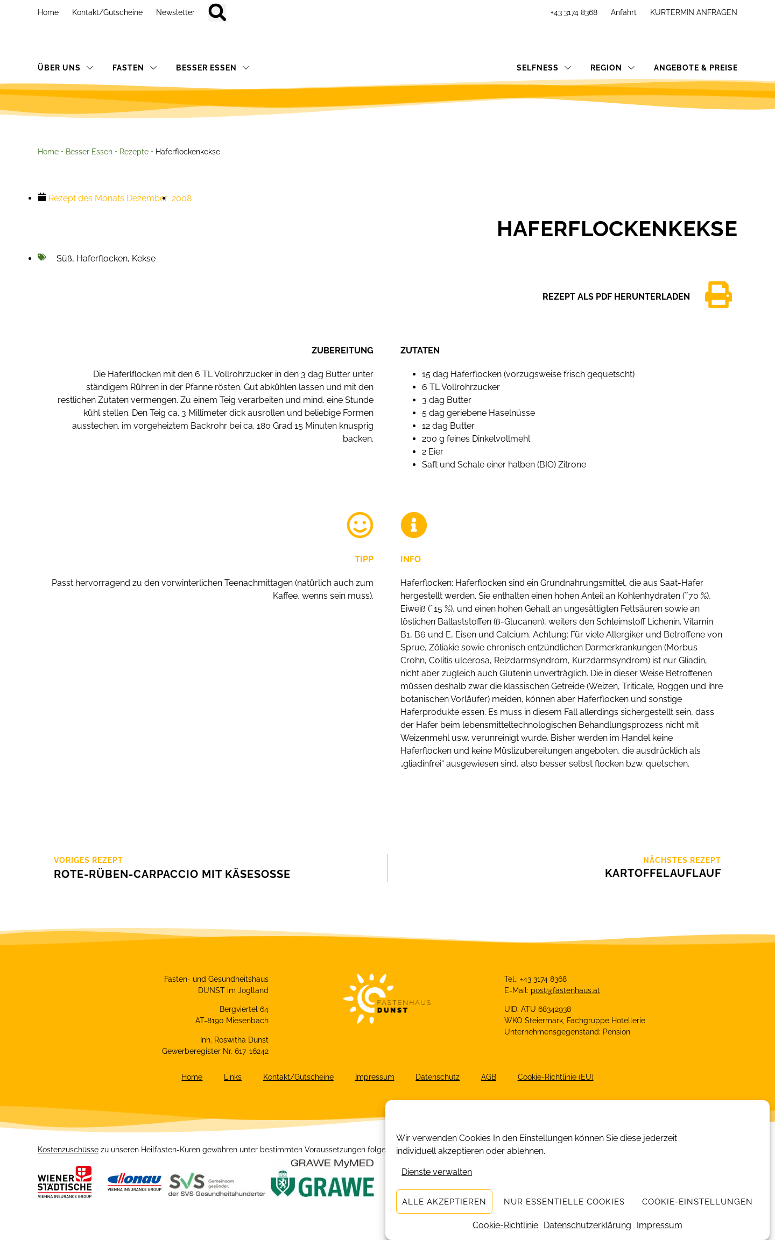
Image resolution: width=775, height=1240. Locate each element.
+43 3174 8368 (574, 12)
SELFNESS (544, 68)
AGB (489, 1077)
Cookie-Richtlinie (505, 1225)
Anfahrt (624, 12)
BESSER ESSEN (213, 68)
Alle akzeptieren (444, 1202)
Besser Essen (89, 151)
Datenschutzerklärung (587, 1225)
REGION (612, 68)
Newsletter (175, 12)
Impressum (659, 1225)
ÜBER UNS (66, 68)
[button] (217, 13)
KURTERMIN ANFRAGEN (693, 12)
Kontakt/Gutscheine (107, 12)
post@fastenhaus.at (565, 990)
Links (233, 1077)
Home (48, 12)
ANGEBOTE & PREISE (696, 67)
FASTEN (134, 68)
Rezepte (134, 151)
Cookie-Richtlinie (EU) (556, 1077)
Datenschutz (438, 1077)
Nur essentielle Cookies (564, 1202)
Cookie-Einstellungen (697, 1202)
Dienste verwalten (436, 1172)
